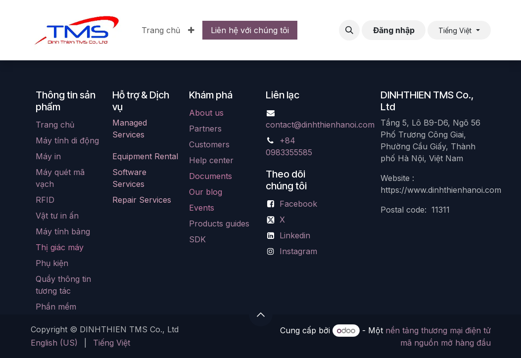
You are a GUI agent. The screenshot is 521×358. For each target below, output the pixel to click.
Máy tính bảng (63, 231)
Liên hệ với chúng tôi (250, 30)
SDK (197, 239)
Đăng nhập (394, 30)
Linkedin (295, 235)
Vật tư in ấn (57, 216)
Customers (209, 144)
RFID (45, 200)
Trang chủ (55, 125)
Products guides (219, 223)
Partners (205, 129)
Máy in (48, 156)
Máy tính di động (67, 140)
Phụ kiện (52, 263)
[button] (349, 30)
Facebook (298, 204)
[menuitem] (161, 30)
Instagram (298, 251)
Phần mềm (56, 307)
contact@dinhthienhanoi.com (320, 125)
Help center (211, 160)
